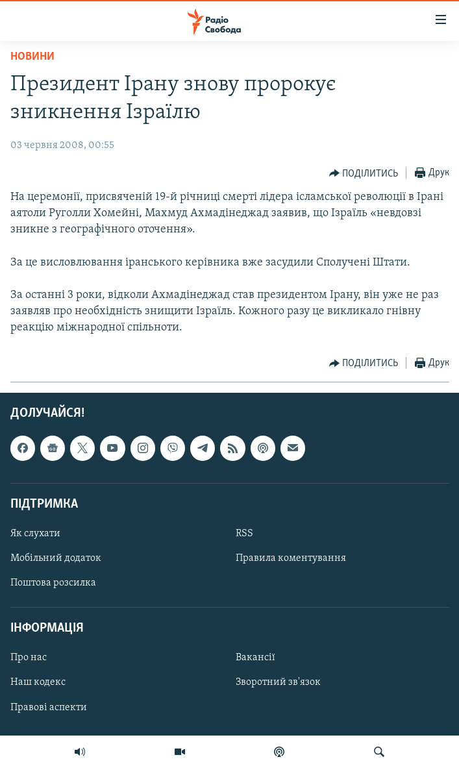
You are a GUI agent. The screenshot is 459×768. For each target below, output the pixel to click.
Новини (32, 57)
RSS (244, 533)
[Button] (364, 173)
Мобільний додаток (55, 558)
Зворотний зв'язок (278, 682)
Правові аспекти (48, 707)
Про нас (28, 657)
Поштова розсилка (53, 583)
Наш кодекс (38, 682)
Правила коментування (291, 558)
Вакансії (255, 657)
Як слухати (35, 533)
